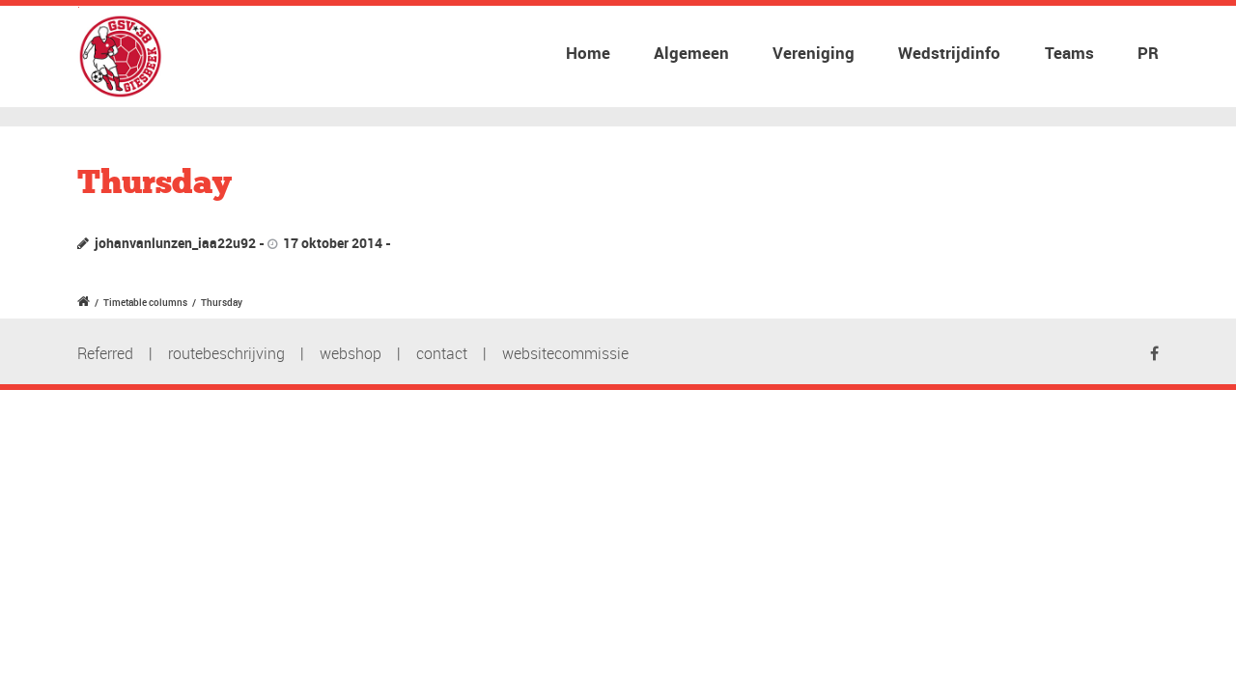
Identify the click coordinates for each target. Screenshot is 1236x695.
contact (441, 353)
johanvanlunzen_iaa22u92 (175, 243)
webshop (350, 353)
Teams (1069, 53)
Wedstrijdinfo (949, 53)
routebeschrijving (226, 353)
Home (588, 53)
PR (1148, 53)
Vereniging (813, 53)
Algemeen (691, 53)
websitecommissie (565, 353)
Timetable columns (145, 302)
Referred (105, 353)
